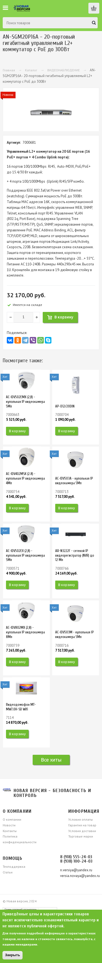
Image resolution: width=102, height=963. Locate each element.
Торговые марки (80, 836)
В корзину (17, 431)
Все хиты (51, 759)
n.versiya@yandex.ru (76, 870)
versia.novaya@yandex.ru (80, 875)
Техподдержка (14, 866)
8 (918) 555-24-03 (76, 856)
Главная (9, 70)
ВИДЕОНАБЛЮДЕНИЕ (63, 70)
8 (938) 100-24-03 (76, 861)
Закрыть (12, 955)
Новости (9, 825)
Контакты (10, 831)
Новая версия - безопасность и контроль (52, 793)
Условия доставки (82, 831)
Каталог (31, 70)
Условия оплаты (80, 819)
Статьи (8, 872)
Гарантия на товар (82, 825)
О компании (12, 819)
